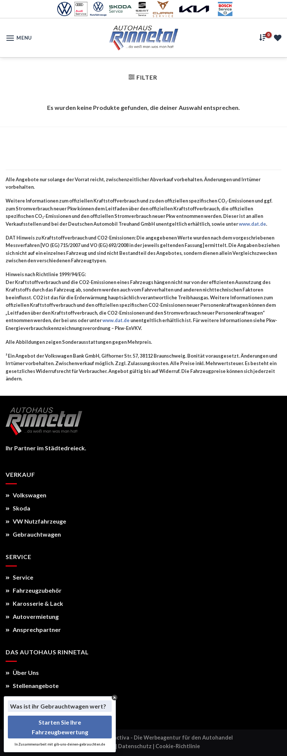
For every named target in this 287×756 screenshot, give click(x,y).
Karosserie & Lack (34, 603)
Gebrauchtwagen (33, 534)
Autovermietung (32, 616)
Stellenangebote (32, 685)
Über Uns (22, 672)
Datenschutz (135, 746)
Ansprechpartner (33, 629)
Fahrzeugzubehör (34, 590)
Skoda (18, 508)
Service (19, 577)
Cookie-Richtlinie (177, 746)
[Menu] (19, 38)
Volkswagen (26, 495)
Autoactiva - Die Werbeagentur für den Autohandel (167, 737)
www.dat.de (252, 224)
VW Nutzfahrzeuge (36, 521)
